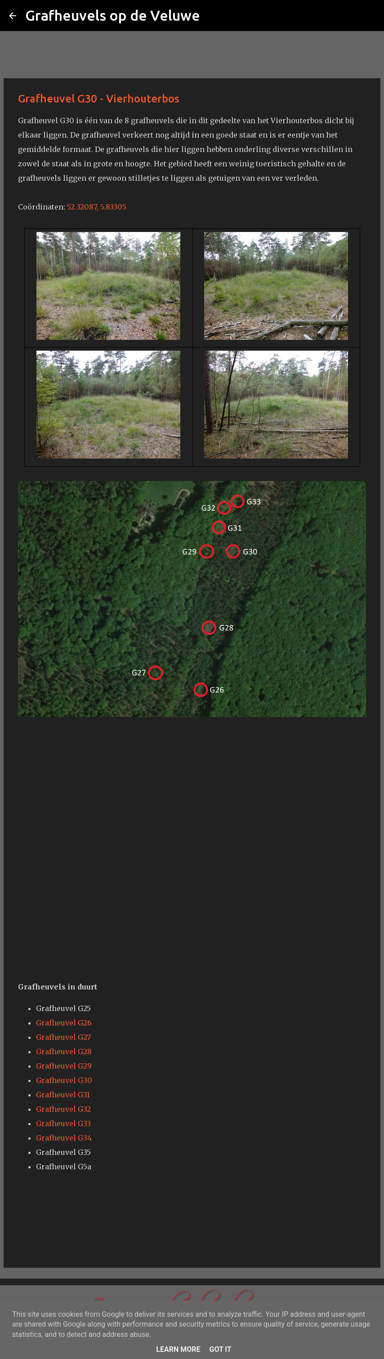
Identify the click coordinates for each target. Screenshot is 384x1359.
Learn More (178, 1349)
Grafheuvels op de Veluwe (112, 15)
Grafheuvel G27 (63, 1037)
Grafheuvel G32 (63, 1109)
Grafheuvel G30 (64, 1080)
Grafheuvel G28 (64, 1051)
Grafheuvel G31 (63, 1094)
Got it (220, 1349)
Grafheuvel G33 (63, 1123)
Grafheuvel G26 (64, 1022)
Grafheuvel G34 (64, 1137)
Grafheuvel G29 (64, 1065)
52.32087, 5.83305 (96, 206)
